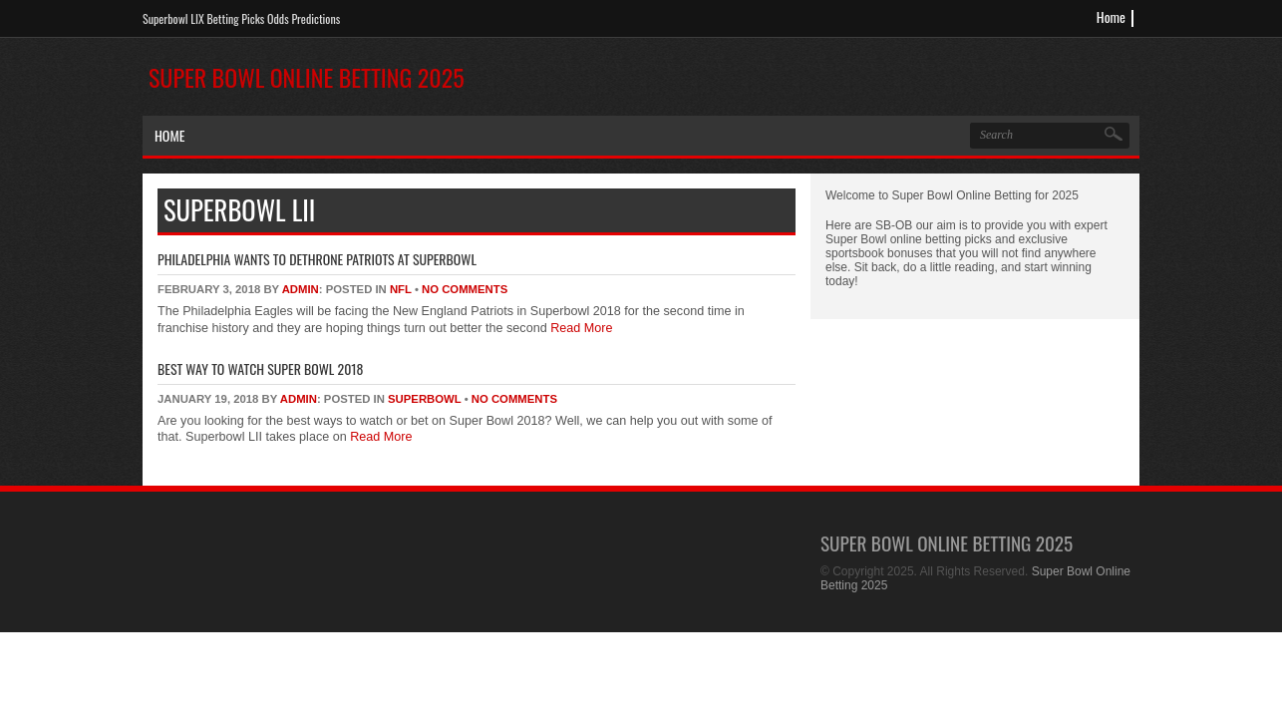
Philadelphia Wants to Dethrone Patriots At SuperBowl (317, 258)
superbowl (424, 399)
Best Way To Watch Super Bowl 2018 (260, 368)
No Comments (464, 289)
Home (1111, 16)
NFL (401, 289)
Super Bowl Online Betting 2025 (307, 77)
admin (300, 289)
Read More (580, 328)
